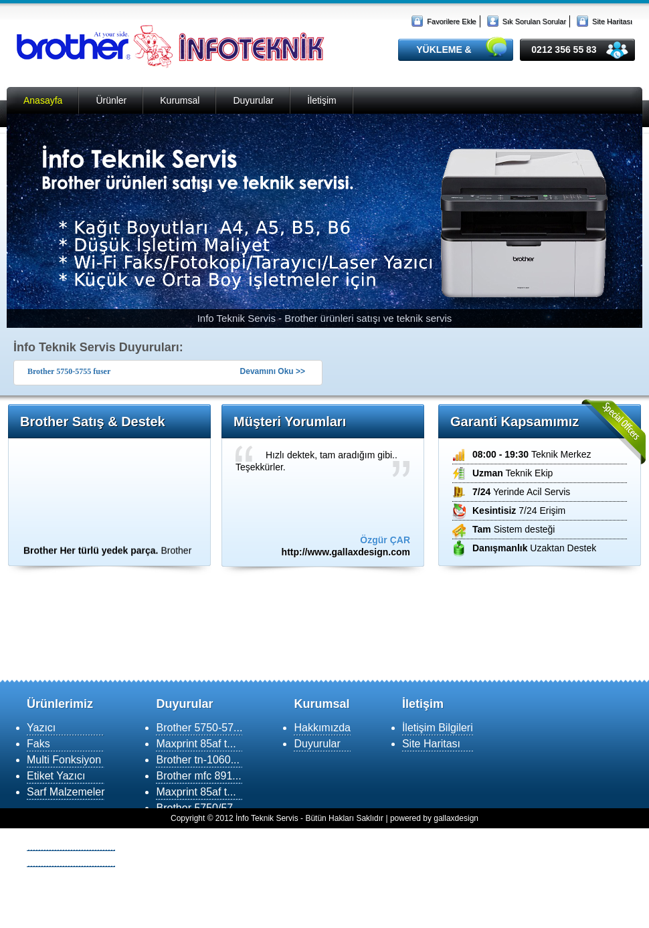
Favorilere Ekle (451, 21)
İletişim (322, 100)
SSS (37, 874)
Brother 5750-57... (199, 727)
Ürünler (111, 100)
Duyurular (253, 100)
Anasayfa (42, 100)
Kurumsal (179, 100)
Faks (38, 743)
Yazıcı (41, 727)
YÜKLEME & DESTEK (443, 52)
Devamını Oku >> (272, 371)
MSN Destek (57, 858)
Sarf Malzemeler (65, 792)
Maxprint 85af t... (196, 743)
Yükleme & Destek (71, 842)
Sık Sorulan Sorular (534, 21)
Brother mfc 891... (198, 775)
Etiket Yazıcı (56, 775)
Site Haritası (612, 21)
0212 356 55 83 (563, 49)
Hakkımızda (322, 727)
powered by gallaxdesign (434, 818)
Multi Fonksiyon (64, 759)
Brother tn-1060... (198, 759)
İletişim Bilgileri (437, 727)
